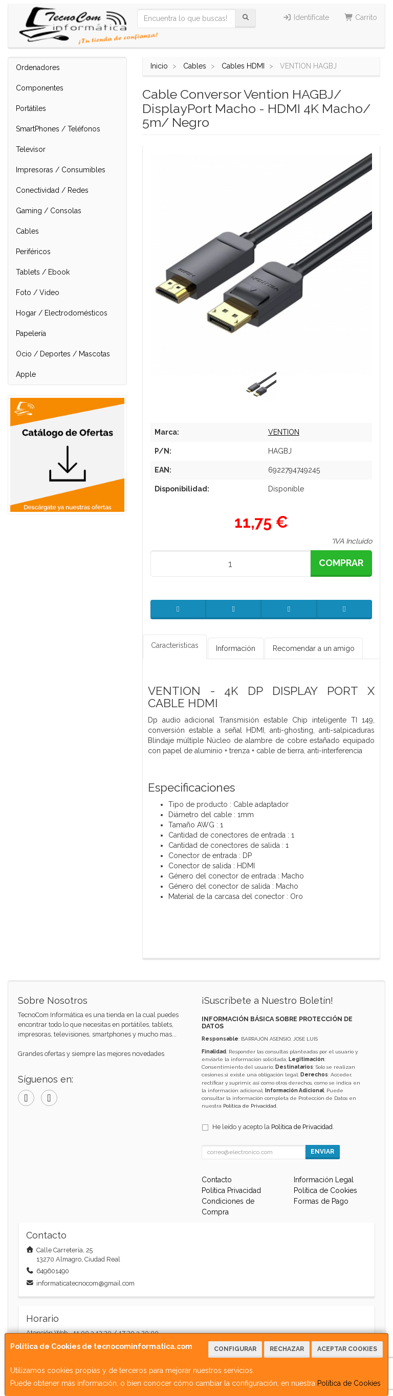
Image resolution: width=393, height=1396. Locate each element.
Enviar (322, 1151)
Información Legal (324, 1180)
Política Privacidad (231, 1190)
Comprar (341, 562)
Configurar (235, 1349)
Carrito (361, 17)
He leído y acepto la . (273, 1127)
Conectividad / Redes (52, 190)
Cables (27, 231)
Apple (26, 374)
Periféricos (33, 251)
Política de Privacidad (249, 1106)
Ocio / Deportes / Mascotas (63, 354)
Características (175, 645)
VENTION (283, 432)
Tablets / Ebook (43, 272)
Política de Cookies (349, 1383)
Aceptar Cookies (347, 1349)
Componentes (39, 88)
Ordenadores (38, 67)
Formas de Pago (321, 1201)
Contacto (217, 1180)
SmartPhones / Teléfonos (58, 129)
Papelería (31, 333)
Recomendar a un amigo (314, 648)
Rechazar (287, 1349)
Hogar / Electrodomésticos (61, 313)
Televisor (31, 149)
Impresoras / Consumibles (60, 170)
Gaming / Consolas (48, 211)
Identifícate (305, 17)
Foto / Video (37, 292)
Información (235, 648)
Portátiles (31, 108)
